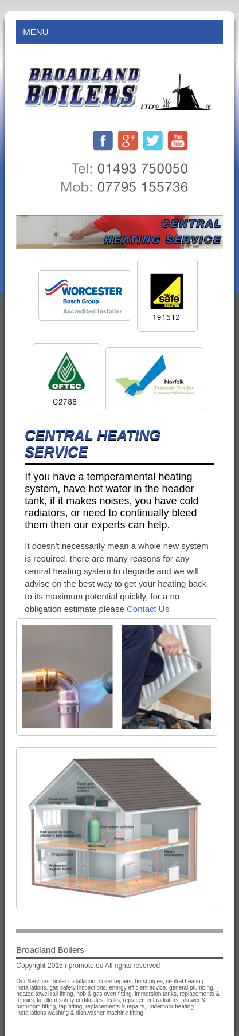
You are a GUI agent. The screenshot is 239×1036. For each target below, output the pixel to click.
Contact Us (148, 609)
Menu (119, 32)
